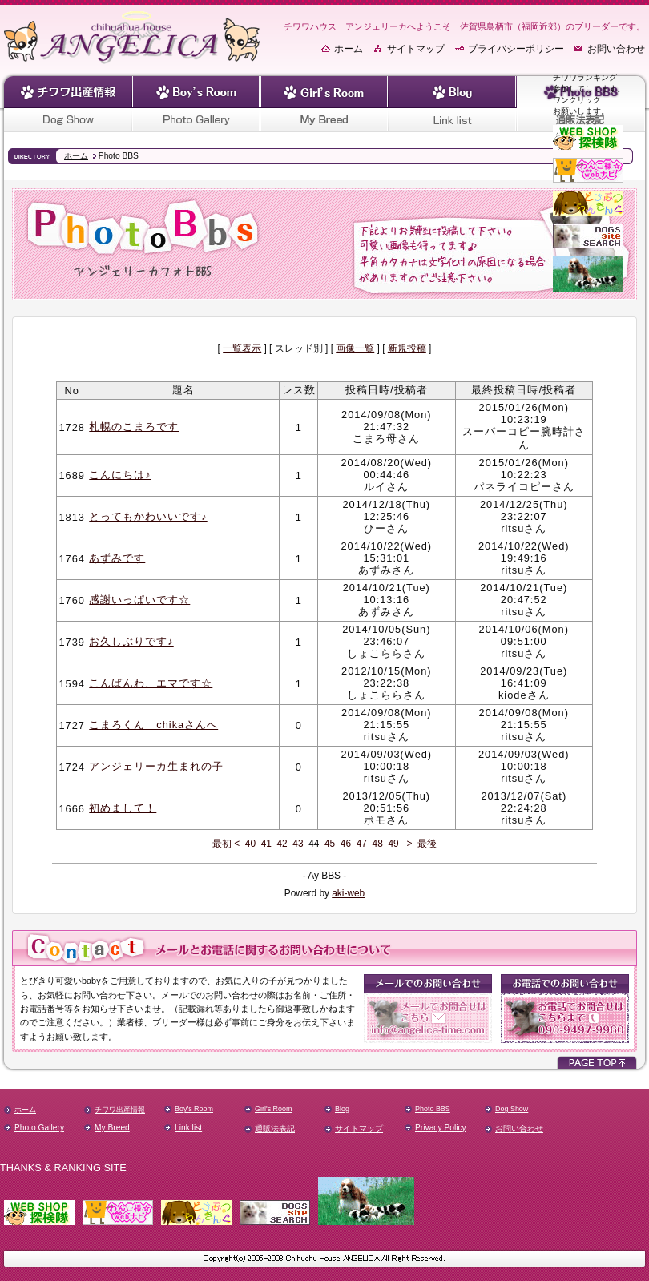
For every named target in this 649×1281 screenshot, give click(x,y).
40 (250, 843)
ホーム (348, 49)
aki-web (348, 893)
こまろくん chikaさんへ (153, 725)
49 (393, 843)
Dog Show (511, 1109)
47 (362, 843)
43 (297, 843)
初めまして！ (122, 808)
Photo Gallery (39, 1127)
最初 (222, 843)
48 (378, 843)
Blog (342, 1109)
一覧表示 (242, 348)
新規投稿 (407, 348)
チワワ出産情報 (120, 1110)
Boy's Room (194, 1109)
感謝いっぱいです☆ (139, 600)
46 (346, 843)
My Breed (112, 1127)
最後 (427, 843)
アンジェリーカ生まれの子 (156, 766)
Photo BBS (432, 1109)
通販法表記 (275, 1128)
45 (329, 843)
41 (266, 843)
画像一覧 (355, 348)
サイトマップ (416, 49)
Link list (188, 1127)
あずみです (117, 558)
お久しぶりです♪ (131, 641)
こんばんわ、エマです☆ (150, 683)
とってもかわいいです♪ (148, 516)
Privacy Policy (440, 1127)
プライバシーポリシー (516, 49)
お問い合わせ (616, 49)
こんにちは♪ (120, 475)
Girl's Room (273, 1109)
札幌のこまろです (134, 427)
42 (281, 843)
